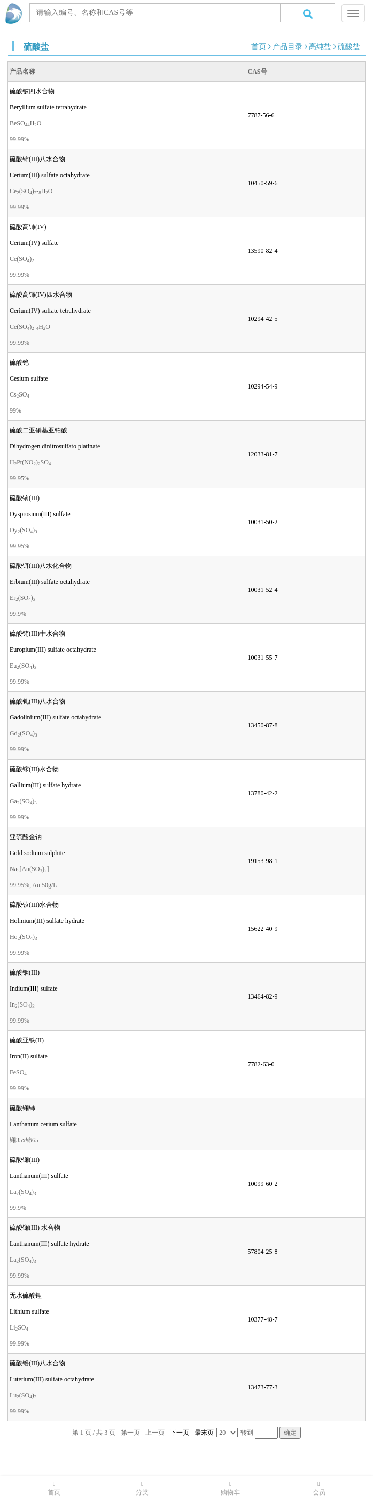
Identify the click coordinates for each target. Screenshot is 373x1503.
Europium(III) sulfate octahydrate (53, 649)
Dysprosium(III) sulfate (40, 514)
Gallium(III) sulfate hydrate (45, 785)
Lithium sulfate (29, 1311)
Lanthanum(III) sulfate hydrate (49, 1243)
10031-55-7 (263, 657)
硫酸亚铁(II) (27, 1040)
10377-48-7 (263, 1319)
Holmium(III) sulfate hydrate (47, 920)
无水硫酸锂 (26, 1295)
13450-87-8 (263, 725)
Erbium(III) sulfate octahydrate (50, 582)
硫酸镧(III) (25, 1160)
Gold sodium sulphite (37, 853)
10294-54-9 (263, 386)
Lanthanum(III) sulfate (39, 1176)
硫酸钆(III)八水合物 (37, 701)
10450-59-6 (263, 183)
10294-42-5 (263, 318)
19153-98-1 (263, 861)
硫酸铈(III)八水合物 (37, 159)
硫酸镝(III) (25, 498)
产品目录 (287, 47)
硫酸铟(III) (25, 972)
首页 (258, 47)
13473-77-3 (263, 1387)
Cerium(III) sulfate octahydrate (50, 175)
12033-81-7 (263, 454)
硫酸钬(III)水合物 (34, 904)
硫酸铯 (19, 362)
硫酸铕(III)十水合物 (37, 633)
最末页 (204, 1432)
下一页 (179, 1432)
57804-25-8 (263, 1251)
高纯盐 (320, 47)
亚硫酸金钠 (26, 837)
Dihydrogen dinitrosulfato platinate (55, 446)
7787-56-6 (261, 115)
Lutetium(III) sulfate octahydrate (52, 1379)
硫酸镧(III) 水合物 (35, 1227)
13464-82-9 (263, 996)
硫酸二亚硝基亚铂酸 (38, 430)
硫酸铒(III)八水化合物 (41, 565)
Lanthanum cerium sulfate (43, 1124)
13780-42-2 (263, 793)
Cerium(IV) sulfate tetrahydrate (50, 310)
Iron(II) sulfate (29, 1056)
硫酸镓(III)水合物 (34, 769)
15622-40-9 (263, 928)
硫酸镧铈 (22, 1108)
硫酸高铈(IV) (28, 227)
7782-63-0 (261, 1064)
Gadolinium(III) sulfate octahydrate (55, 717)
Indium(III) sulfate (34, 988)
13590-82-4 (263, 251)
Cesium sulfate (29, 378)
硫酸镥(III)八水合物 (37, 1363)
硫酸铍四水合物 (32, 91)
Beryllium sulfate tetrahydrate (48, 107)
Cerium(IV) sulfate (34, 243)
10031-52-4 (263, 590)
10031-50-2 (263, 522)
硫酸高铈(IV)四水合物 (41, 294)
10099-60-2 (263, 1184)
